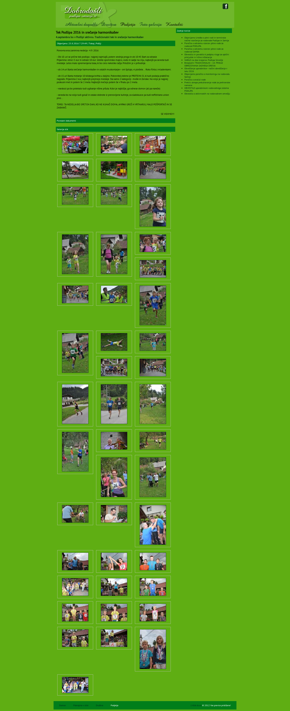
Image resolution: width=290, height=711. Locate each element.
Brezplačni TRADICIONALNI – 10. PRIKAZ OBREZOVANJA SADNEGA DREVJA (203, 64)
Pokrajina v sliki (80, 705)
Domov (62, 705)
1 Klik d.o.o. (196, 705)
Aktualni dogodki (81, 24)
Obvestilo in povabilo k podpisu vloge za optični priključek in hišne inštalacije (206, 56)
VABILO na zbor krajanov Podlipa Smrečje (203, 60)
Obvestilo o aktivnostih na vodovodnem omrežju (207, 93)
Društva (108, 24)
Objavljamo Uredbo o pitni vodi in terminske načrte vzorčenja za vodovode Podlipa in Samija (206, 39)
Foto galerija (150, 24)
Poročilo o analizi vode (195, 79)
